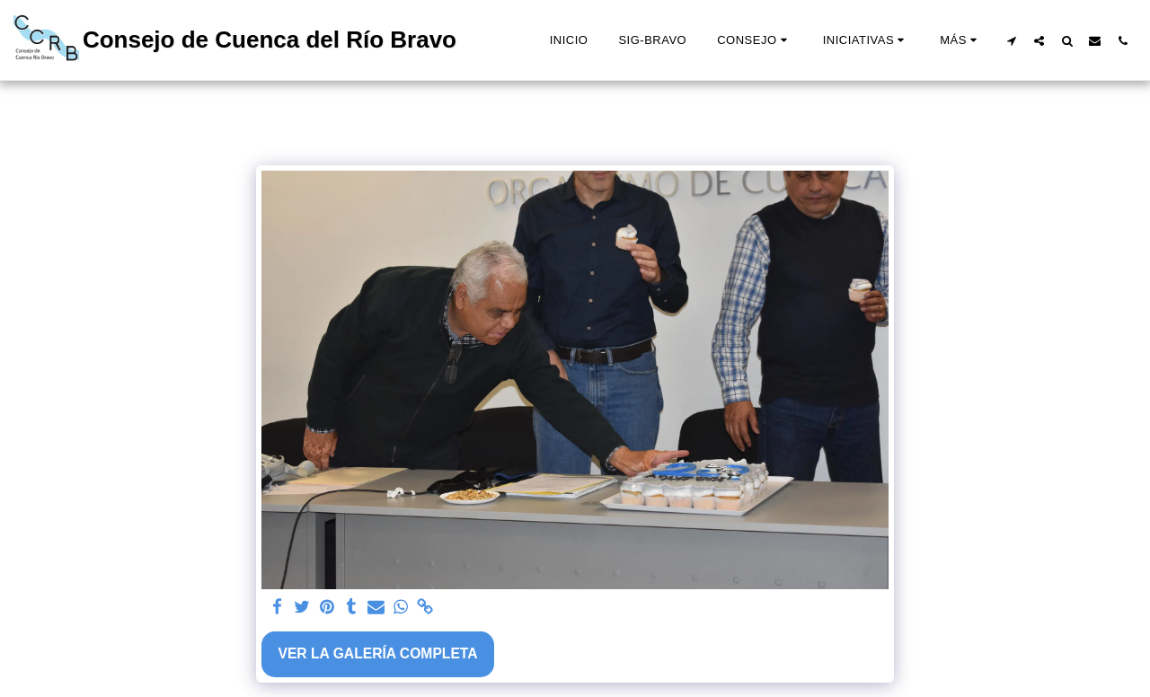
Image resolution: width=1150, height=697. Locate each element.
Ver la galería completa (377, 653)
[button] (754, 40)
